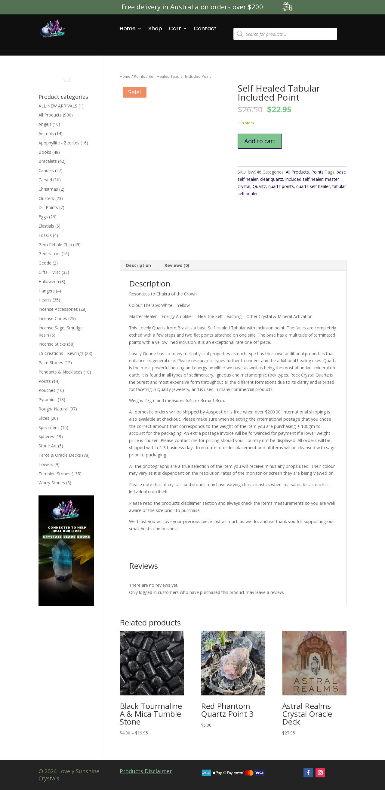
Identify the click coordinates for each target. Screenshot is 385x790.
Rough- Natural (53, 409)
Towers (45, 464)
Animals (46, 133)
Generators (49, 253)
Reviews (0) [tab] (177, 265)
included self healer (304, 179)
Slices (43, 418)
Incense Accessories (58, 309)
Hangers (46, 291)
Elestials (46, 226)
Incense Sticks (52, 344)
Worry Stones (51, 483)
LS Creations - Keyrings (61, 353)
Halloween (48, 281)
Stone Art (47, 446)
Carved (45, 180)
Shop (155, 28)
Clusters (46, 198)
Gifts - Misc (49, 272)
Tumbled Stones (54, 474)
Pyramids (47, 399)
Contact (205, 28)
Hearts (44, 300)
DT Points (48, 207)
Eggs (43, 216)
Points (139, 76)
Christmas (48, 189)
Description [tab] (138, 265)
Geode (44, 263)
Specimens (49, 427)
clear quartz (271, 179)
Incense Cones (52, 318)
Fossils (45, 235)
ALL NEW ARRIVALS (57, 106)
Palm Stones (50, 362)
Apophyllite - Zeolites (58, 143)
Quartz (259, 186)
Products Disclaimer (146, 771)
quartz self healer (313, 186)
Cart (175, 28)
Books (44, 152)
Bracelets (47, 161)
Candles (46, 170)
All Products (297, 172)
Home (128, 28)
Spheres (46, 436)
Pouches (46, 390)
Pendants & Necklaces (60, 372)
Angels (44, 124)
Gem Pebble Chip (55, 244)
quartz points (281, 186)
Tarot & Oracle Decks (59, 455)
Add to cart (260, 141)
